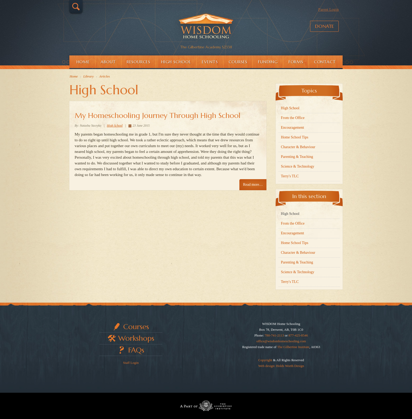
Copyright (265, 360)
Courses (238, 61)
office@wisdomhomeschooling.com (281, 341)
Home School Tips (294, 137)
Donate (324, 26)
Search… (76, 6)
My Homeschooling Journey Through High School (157, 115)
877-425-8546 (298, 335)
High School (176, 61)
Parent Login (328, 9)
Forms (296, 61)
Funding (268, 61)
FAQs (136, 350)
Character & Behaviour (298, 147)
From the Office (293, 118)
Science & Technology (297, 166)
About (108, 61)
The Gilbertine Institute (293, 347)
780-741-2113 (274, 335)
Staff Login (130, 363)
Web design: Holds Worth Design (281, 366)
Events (210, 61)
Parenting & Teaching (297, 157)
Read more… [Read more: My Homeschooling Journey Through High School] (253, 185)
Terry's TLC (290, 176)
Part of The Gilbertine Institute (206, 406)
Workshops (136, 338)
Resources (138, 61)
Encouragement (292, 128)
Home (83, 61)
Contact (325, 61)
